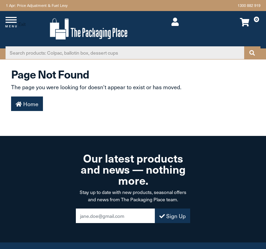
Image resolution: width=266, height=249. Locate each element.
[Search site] (252, 52)
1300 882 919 (249, 5)
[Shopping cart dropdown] (236, 22)
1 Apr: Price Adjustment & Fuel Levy (36, 5)
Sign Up (172, 216)
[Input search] (125, 52)
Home (27, 104)
